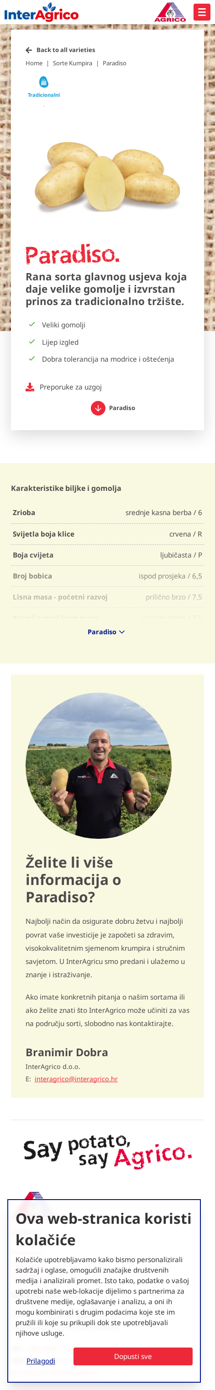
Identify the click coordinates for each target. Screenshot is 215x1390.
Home (34, 63)
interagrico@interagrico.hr (76, 1079)
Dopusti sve (133, 1356)
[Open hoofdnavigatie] (202, 12)
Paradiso (114, 63)
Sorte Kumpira (72, 63)
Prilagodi (40, 1360)
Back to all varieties (66, 50)
